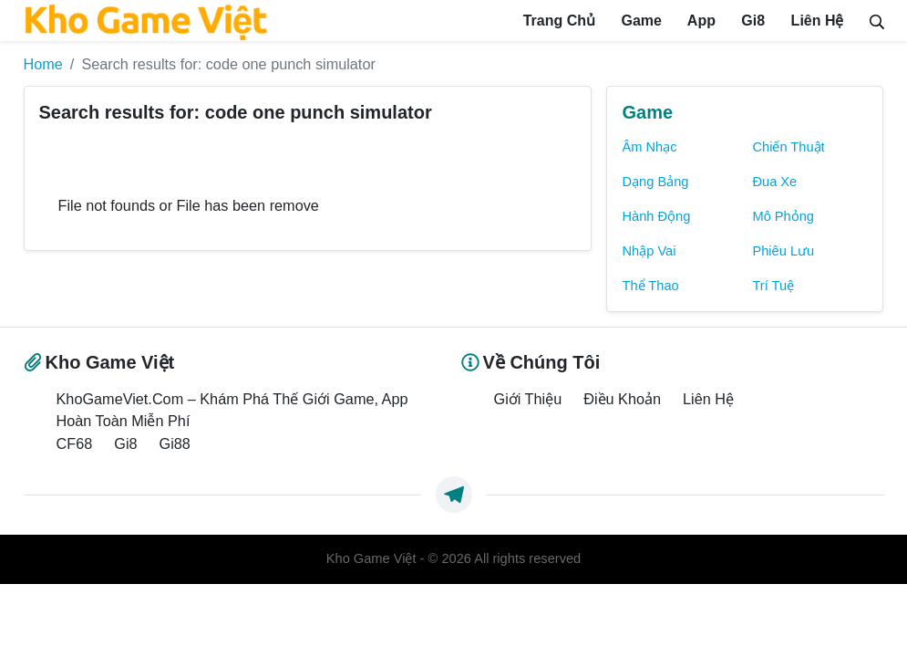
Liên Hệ (815, 20)
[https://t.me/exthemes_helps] (454, 494)
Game (639, 20)
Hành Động (656, 216)
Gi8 (751, 20)
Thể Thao (650, 285)
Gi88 (175, 443)
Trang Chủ (557, 20)
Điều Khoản (622, 399)
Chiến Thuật (788, 147)
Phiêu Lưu (783, 251)
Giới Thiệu (528, 399)
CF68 (75, 443)
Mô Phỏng (783, 216)
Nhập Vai (648, 251)
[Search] (877, 20)
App (700, 20)
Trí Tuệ (773, 285)
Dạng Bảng (655, 181)
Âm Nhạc (649, 147)
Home (43, 64)
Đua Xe (774, 181)
